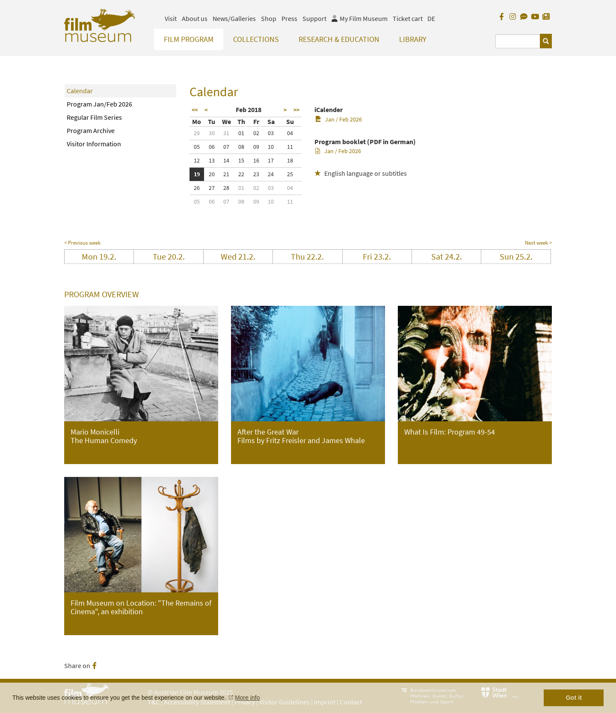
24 (271, 174)
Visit (171, 18)
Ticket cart (408, 18)
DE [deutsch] (431, 18)
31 (226, 133)
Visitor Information (94, 143)
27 (212, 188)
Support (314, 18)
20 (212, 174)
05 (197, 147)
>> (296, 110)
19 (197, 174)
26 (197, 188)
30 (212, 133)
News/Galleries (234, 18)
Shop (268, 18)
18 (290, 160)
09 (256, 147)
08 (241, 147)
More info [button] (247, 697)
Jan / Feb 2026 (338, 119)
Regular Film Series (94, 117)
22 (241, 174)
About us (194, 18)
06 (212, 147)
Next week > (538, 242)
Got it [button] (574, 697)
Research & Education (339, 39)
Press (289, 18)
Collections (256, 39)
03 (271, 133)
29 (197, 133)
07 (226, 147)
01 (241, 133)
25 (290, 174)
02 (256, 133)
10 (271, 147)
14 (226, 160)
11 (290, 147)
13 (212, 160)
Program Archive (91, 130)
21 (226, 174)
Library (412, 39)
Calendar (80, 90)
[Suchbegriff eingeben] (517, 41)
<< (195, 110)
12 (197, 160)
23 (256, 174)
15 (241, 160)
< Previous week (82, 242)
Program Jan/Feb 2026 (99, 104)
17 (271, 160)
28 (226, 188)
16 (256, 160)
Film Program (188, 39)
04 (290, 133)
